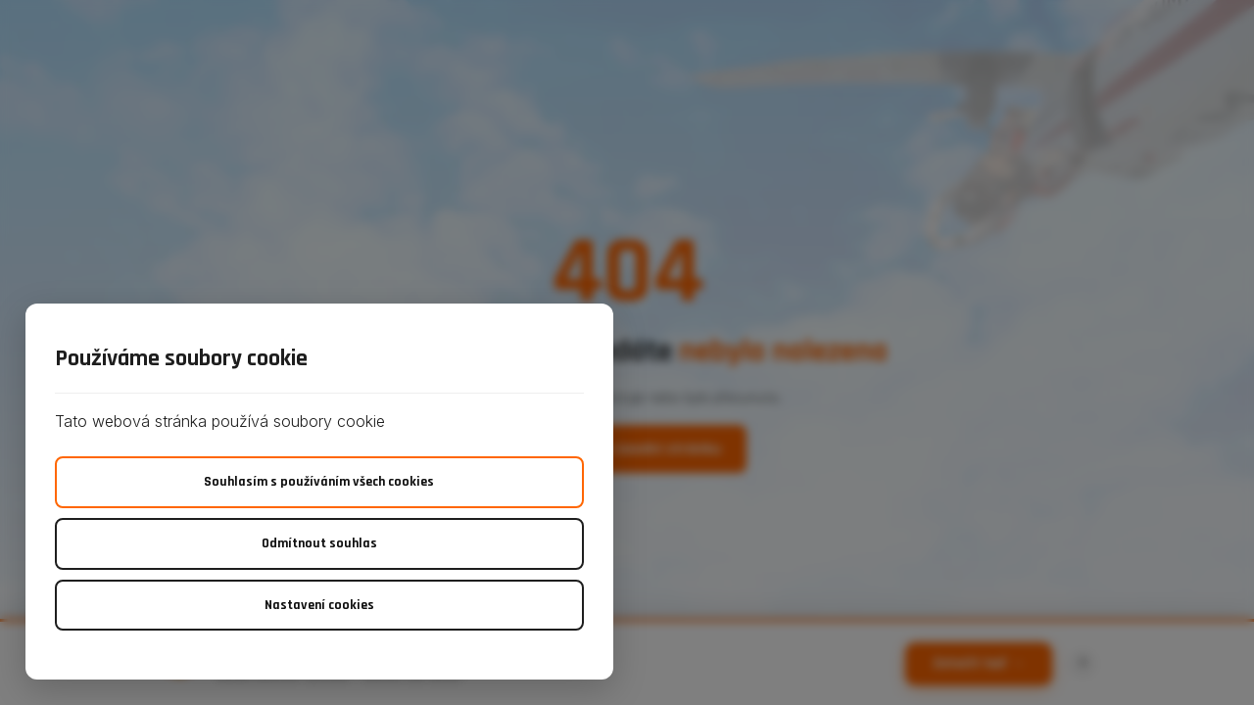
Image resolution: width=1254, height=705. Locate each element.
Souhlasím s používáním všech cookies (319, 482)
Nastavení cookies (319, 605)
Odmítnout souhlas (319, 543)
